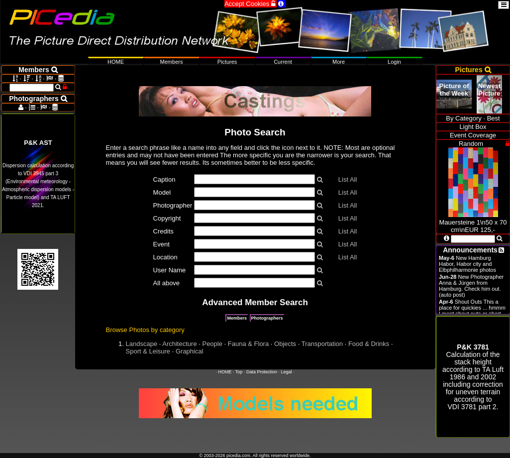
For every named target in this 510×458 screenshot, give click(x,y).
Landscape (142, 343)
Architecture (179, 343)
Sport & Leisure (148, 351)
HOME (225, 371)
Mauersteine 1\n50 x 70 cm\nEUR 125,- (473, 222)
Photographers (267, 318)
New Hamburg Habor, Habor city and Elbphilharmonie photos (467, 264)
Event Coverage (473, 135)
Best (493, 118)
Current (283, 62)
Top (239, 371)
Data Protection (261, 371)
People (212, 343)
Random (471, 143)
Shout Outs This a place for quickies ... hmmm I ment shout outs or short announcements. (472, 311)
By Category (464, 118)
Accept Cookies (250, 3)
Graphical (190, 351)
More (338, 62)
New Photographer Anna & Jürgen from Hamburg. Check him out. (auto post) (471, 286)
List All (347, 179)
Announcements (470, 250)
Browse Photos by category (145, 330)
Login (394, 62)
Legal (286, 371)
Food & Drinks (368, 343)
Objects (285, 343)
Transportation (322, 343)
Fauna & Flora (248, 343)
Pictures (227, 62)
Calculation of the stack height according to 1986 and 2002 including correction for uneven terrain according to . (473, 377)
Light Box (472, 126)
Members (237, 318)
